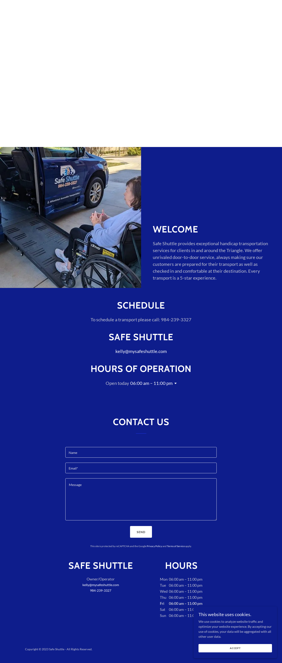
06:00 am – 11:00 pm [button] (151, 383)
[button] (174, 383)
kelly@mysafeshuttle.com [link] (141, 351)
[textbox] (141, 452)
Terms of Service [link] (176, 546)
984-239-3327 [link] (100, 590)
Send (141, 532)
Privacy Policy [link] (154, 546)
